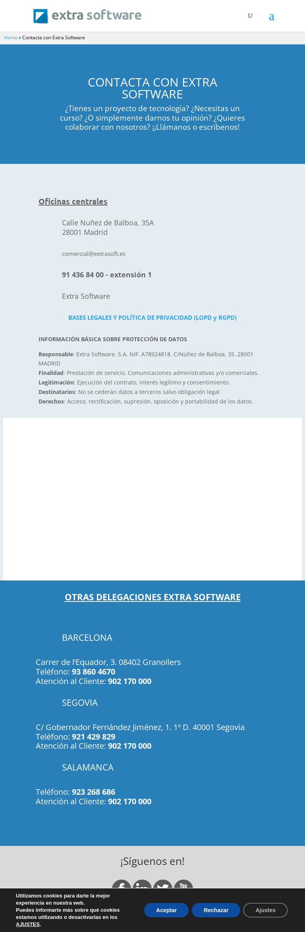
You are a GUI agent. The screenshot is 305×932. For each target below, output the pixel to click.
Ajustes (265, 910)
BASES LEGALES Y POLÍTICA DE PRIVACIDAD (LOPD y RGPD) (152, 318)
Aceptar (166, 910)
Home (10, 38)
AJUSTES (28, 924)
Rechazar (216, 910)
